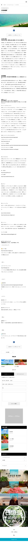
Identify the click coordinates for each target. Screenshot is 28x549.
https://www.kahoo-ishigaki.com (7, 250)
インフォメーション (4, 8)
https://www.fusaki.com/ (5, 141)
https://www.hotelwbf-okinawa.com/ (7, 176)
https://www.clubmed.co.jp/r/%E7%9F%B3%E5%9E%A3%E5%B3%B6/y (14, 145)
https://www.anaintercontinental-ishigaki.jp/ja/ (9, 137)
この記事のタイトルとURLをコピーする (14, 35)
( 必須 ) (7, 380)
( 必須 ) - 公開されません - (7, 384)
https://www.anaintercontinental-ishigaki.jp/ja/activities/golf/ (12, 284)
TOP (14, 529)
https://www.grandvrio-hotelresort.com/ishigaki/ (9, 149)
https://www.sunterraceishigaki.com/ (8, 234)
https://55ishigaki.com (5, 267)
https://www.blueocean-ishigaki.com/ (8, 215)
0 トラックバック (20, 374)
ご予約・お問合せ (14, 531)
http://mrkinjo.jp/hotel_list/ (6, 172)
